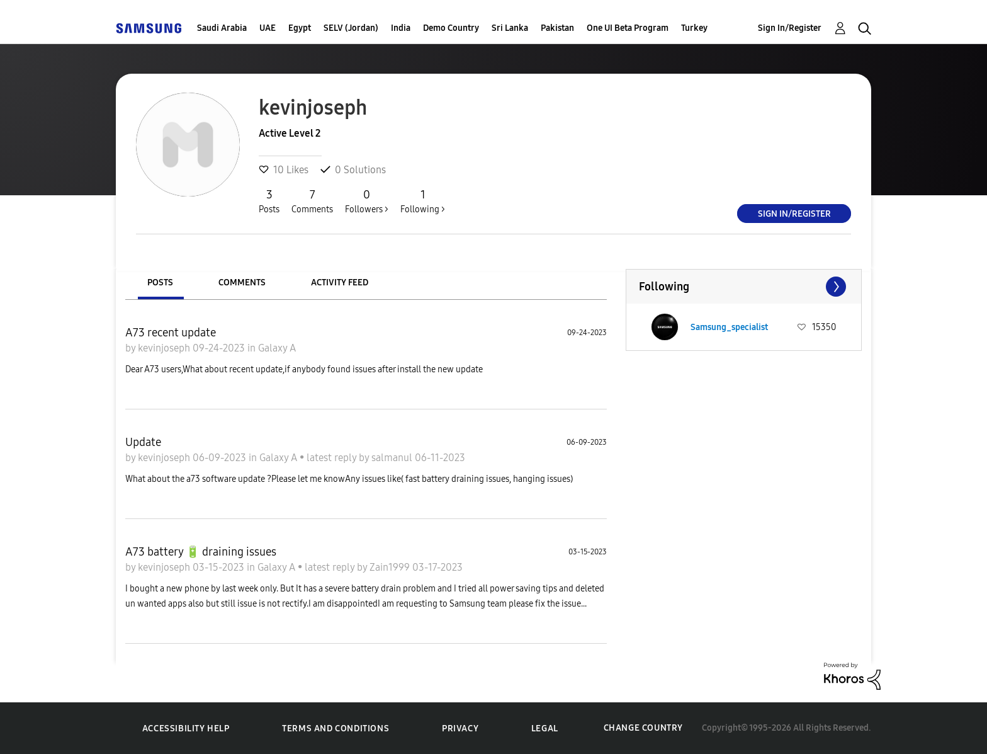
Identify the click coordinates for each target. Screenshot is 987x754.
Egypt (299, 28)
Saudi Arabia (222, 28)
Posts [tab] (160, 282)
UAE (267, 28)
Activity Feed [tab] (339, 282)
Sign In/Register (789, 28)
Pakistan (557, 28)
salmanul (393, 458)
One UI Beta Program (627, 28)
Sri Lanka (510, 28)
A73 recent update (170, 333)
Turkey (694, 28)
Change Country (643, 728)
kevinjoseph (165, 348)
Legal (544, 728)
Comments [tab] (242, 282)
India (400, 28)
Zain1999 (390, 567)
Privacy (460, 728)
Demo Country (451, 28)
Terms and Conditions (335, 728)
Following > (422, 201)
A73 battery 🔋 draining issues (200, 552)
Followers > (366, 201)
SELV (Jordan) (351, 28)
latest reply (333, 458)
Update (143, 442)
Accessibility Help (186, 728)
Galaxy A (277, 348)
